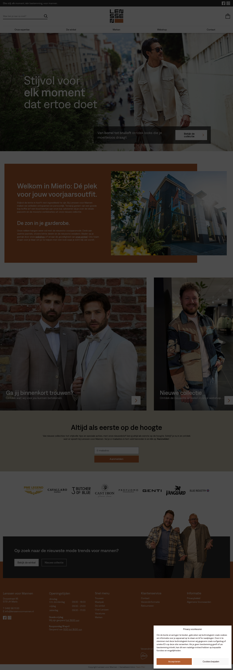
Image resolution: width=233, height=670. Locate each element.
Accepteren (174, 661)
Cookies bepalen (211, 661)
